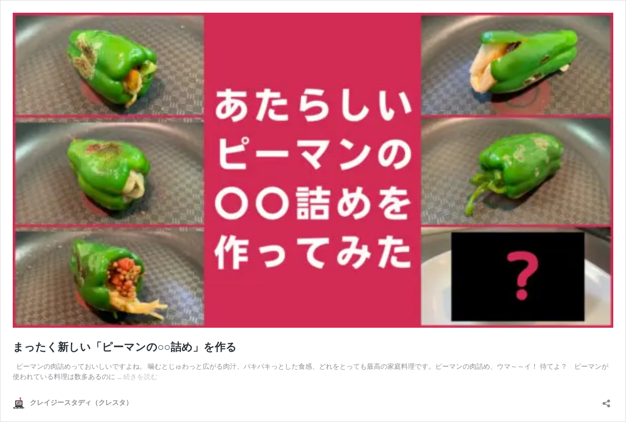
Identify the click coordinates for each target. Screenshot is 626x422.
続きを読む (140, 376)
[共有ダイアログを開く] (606, 400)
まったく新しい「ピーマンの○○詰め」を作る (125, 347)
